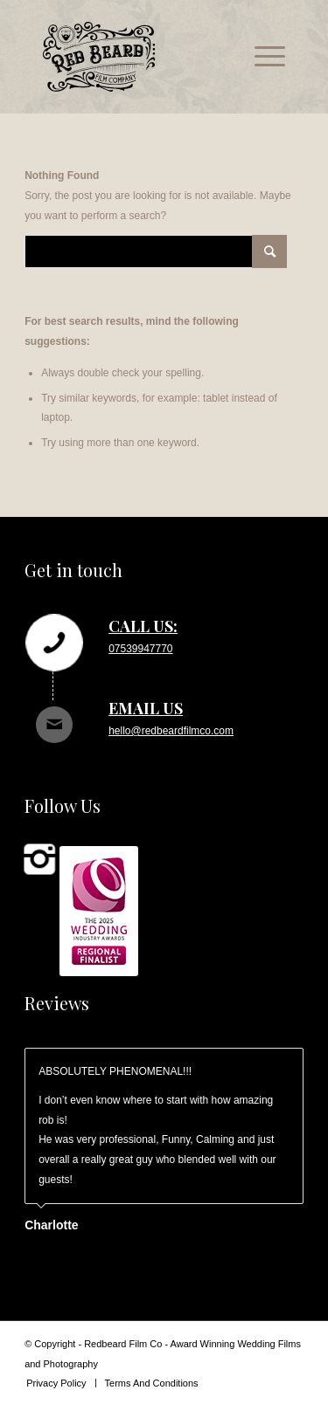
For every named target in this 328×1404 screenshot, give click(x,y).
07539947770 (140, 649)
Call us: (143, 626)
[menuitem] (261, 57)
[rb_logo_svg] (139, 57)
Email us (145, 708)
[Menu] (261, 57)
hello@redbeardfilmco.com (171, 731)
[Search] (155, 251)
